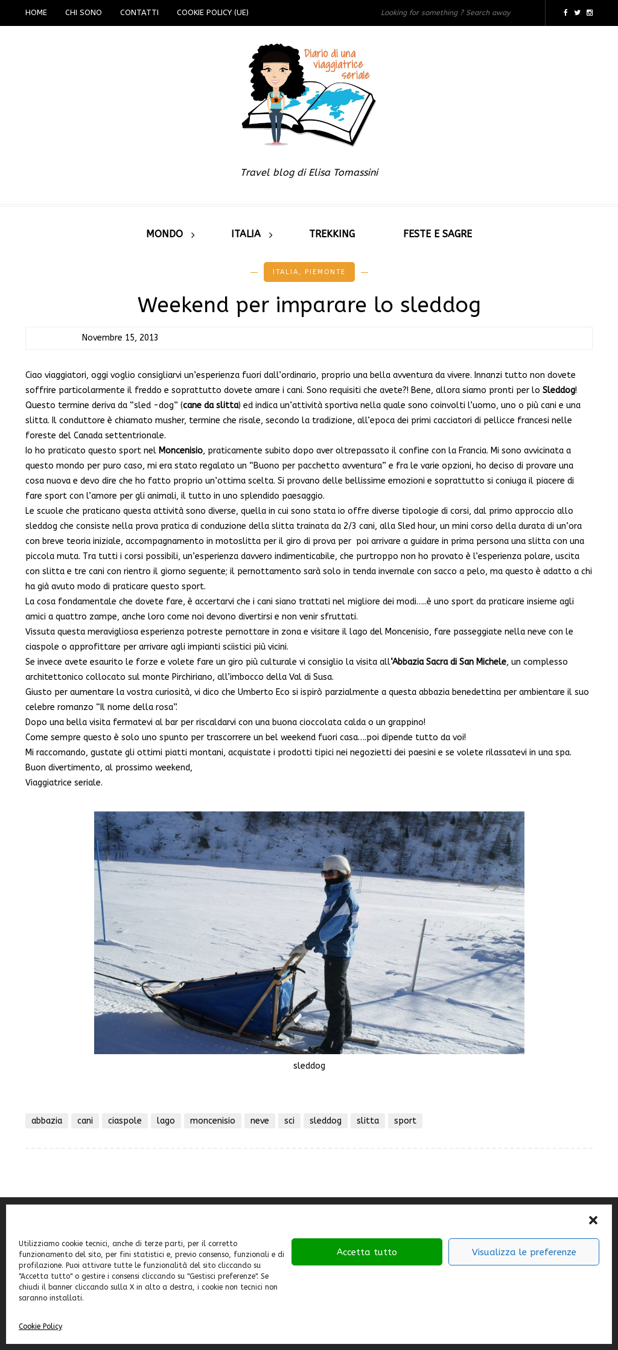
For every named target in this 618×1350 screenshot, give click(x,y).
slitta (368, 1121)
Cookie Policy (40, 1326)
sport (405, 1121)
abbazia (46, 1121)
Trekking (332, 234)
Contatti (139, 12)
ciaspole (125, 1121)
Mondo (164, 234)
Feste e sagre (437, 234)
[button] (593, 1220)
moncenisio (212, 1121)
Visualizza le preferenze (524, 1252)
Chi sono (83, 12)
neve (259, 1121)
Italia (246, 234)
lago (166, 1121)
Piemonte (325, 272)
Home (36, 12)
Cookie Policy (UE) (213, 12)
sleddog (326, 1121)
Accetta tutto (367, 1252)
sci (289, 1121)
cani (85, 1121)
